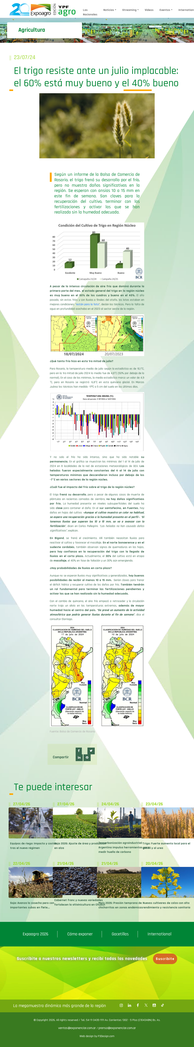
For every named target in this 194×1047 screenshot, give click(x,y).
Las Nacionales (90, 12)
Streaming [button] (129, 10)
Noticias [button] (108, 10)
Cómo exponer (80, 934)
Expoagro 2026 (35, 934)
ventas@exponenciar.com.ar (77, 1028)
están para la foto (87, 304)
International (159, 934)
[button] (79, 751)
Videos (149, 10)
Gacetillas (120, 934)
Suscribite (166, 958)
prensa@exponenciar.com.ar (117, 1028)
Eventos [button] (165, 10)
